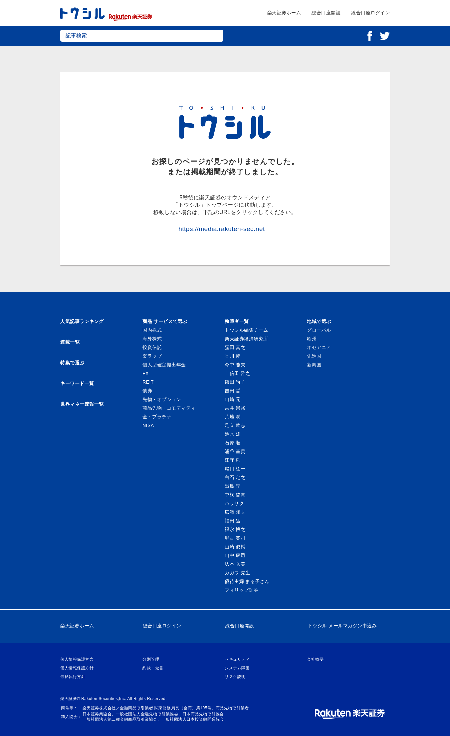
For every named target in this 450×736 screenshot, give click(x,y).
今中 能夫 (235, 364)
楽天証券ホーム (284, 12)
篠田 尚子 (235, 382)
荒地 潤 (233, 416)
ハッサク (234, 503)
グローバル (319, 330)
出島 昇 (233, 486)
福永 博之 (235, 529)
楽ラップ (152, 356)
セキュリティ (237, 659)
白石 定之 (235, 477)
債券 (147, 390)
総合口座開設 (326, 12)
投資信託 (152, 347)
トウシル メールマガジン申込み (342, 625)
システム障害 (237, 668)
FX (145, 373)
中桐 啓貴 (235, 494)
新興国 (314, 364)
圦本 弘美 (235, 564)
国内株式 (152, 330)
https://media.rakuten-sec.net (221, 228)
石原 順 (233, 442)
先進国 (314, 356)
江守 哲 (233, 460)
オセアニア (319, 347)
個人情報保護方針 (77, 668)
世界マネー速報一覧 (82, 404)
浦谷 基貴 (235, 451)
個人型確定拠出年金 (164, 364)
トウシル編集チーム (246, 330)
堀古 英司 (235, 538)
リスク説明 (235, 676)
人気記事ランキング (82, 321)
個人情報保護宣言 (77, 659)
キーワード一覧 (77, 383)
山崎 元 (233, 399)
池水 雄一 (235, 434)
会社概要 (315, 659)
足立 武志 (235, 425)
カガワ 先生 (237, 572)
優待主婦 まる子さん (247, 581)
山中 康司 (235, 555)
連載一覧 (70, 342)
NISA (148, 425)
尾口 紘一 (235, 468)
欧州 (312, 338)
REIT (148, 382)
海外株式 (152, 338)
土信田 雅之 (237, 373)
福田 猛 (233, 520)
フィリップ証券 (242, 590)
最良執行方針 (72, 676)
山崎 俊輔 (235, 546)
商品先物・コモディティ (169, 408)
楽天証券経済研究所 (246, 338)
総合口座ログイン (370, 12)
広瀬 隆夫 (235, 512)
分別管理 (150, 659)
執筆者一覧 (237, 321)
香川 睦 (233, 356)
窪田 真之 (235, 347)
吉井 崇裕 (235, 408)
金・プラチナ (156, 416)
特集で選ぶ (72, 362)
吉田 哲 (233, 390)
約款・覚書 (152, 668)
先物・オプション (161, 399)
